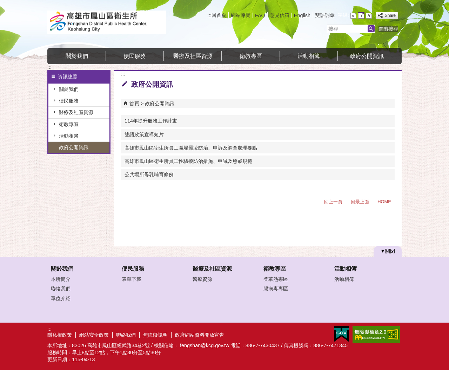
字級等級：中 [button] (361, 15)
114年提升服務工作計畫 (151, 121)
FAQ (260, 15)
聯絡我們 (61, 288)
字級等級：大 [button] (369, 16)
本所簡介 (61, 279)
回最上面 (360, 201)
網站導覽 (240, 15)
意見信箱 (279, 15)
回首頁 (219, 15)
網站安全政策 (94, 335)
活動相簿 (308, 56)
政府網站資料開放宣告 (199, 335)
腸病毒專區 (275, 288)
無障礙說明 (155, 335)
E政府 (341, 334)
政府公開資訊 (367, 56)
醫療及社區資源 (193, 56)
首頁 (134, 103)
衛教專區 (251, 56)
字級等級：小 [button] (353, 16)
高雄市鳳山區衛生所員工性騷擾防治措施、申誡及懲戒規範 (188, 161)
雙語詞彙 (325, 15)
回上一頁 (333, 201)
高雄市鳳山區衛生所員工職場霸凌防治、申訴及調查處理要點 (191, 148)
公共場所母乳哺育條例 (149, 174)
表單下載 (131, 279)
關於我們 (77, 56)
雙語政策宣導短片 (144, 134)
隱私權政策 (59, 335)
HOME (384, 201)
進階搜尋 (388, 29)
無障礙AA (376, 334)
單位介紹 (61, 298)
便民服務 (134, 56)
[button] (371, 28)
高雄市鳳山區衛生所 (106, 22)
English (302, 15)
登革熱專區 (275, 279)
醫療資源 (202, 279)
